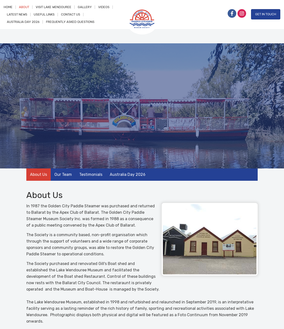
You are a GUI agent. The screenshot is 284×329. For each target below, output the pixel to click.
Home (8, 7)
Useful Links (44, 14)
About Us (38, 174)
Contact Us (70, 14)
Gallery (85, 7)
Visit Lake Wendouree (53, 7)
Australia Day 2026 (23, 22)
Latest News (17, 14)
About (24, 7)
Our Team (63, 174)
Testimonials (90, 174)
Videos (104, 7)
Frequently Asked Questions (70, 22)
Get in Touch (265, 14)
